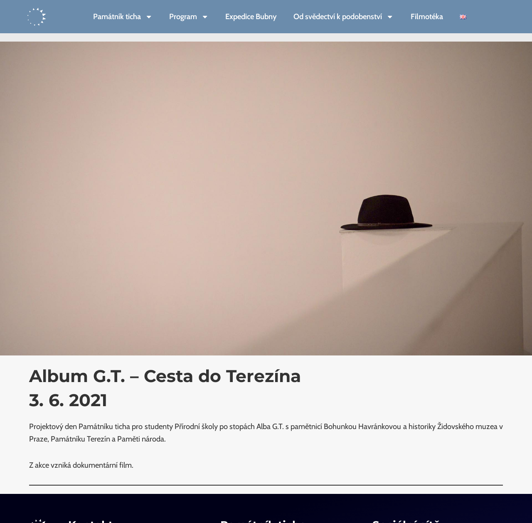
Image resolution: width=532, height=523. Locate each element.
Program (189, 17)
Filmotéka (427, 16)
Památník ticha (123, 17)
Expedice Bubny (251, 16)
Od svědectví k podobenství (343, 17)
